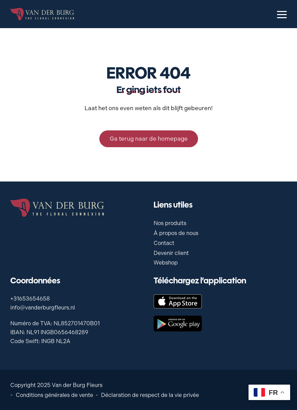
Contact (164, 243)
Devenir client (171, 253)
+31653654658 (30, 298)
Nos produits (170, 223)
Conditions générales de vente (54, 395)
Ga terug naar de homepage (149, 138)
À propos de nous (176, 233)
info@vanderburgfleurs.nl (42, 307)
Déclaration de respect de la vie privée (150, 395)
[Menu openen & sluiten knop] (282, 14)
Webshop (166, 262)
